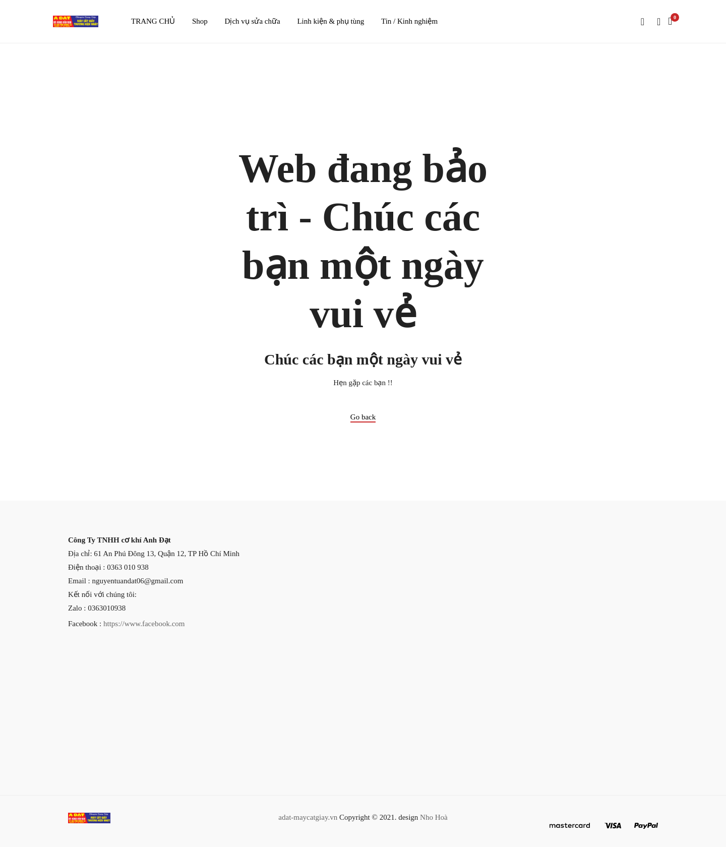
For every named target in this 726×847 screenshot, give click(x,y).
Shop (200, 21)
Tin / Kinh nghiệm (409, 21)
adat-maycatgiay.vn (307, 817)
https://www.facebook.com (144, 624)
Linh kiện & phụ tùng (330, 21)
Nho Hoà (434, 817)
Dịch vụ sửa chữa (252, 21)
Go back (363, 417)
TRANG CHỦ (153, 21)
